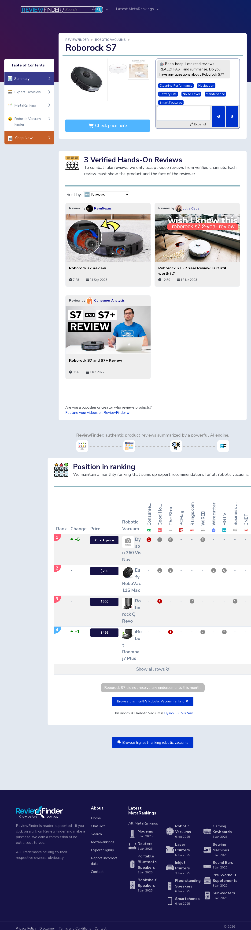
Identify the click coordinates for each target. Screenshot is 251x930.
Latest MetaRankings (135, 9)
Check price (104, 540)
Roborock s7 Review (87, 268)
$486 (104, 632)
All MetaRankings (143, 823)
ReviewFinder (77, 40)
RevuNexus (98, 208)
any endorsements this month (175, 687)
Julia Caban (188, 208)
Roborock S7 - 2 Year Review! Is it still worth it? (193, 271)
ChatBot (98, 826)
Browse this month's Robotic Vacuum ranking (152, 701)
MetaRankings (102, 842)
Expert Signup (102, 850)
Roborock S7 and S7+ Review (95, 360)
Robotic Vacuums (110, 40)
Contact (97, 871)
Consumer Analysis (105, 300)
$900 (104, 602)
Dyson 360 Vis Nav (178, 713)
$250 (104, 571)
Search (96, 834)
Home (96, 818)
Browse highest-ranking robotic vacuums (152, 742)
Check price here (108, 126)
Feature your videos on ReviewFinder (97, 412)
